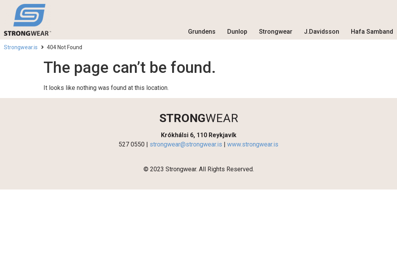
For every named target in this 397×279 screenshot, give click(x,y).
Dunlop (237, 31)
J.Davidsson (321, 31)
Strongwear (275, 31)
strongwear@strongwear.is (186, 144)
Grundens (202, 31)
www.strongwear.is (252, 144)
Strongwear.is (21, 47)
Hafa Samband (372, 31)
